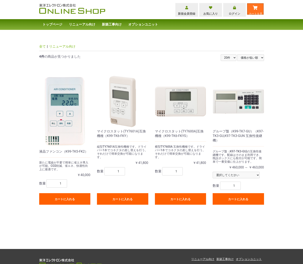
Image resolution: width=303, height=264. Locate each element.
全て (42, 46)
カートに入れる (65, 199)
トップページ (52, 24)
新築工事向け (112, 24)
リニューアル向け (82, 24)
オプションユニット (143, 24)
